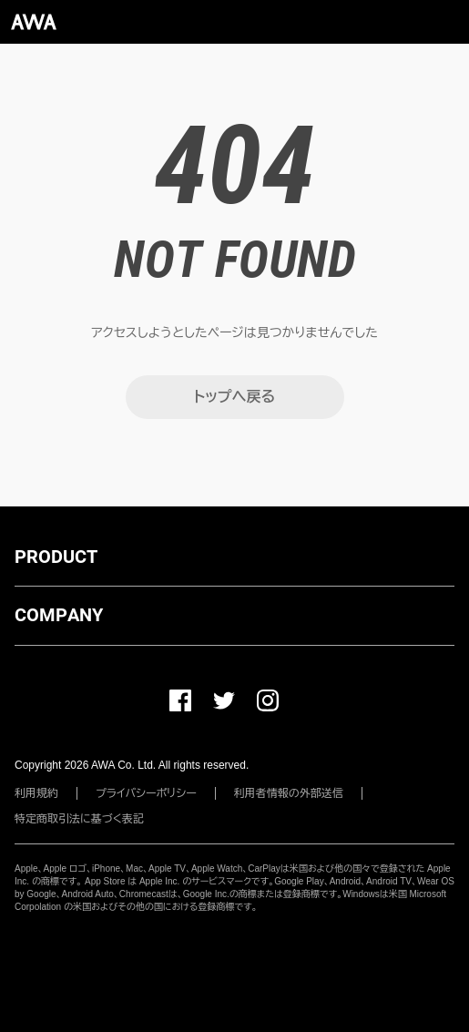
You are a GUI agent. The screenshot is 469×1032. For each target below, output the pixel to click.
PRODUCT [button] (56, 556)
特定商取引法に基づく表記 (79, 818)
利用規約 (36, 793)
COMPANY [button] (59, 615)
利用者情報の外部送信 (288, 793)
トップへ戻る (234, 396)
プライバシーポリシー (146, 793)
